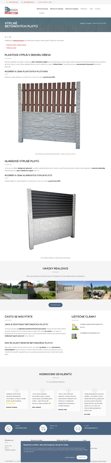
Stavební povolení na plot (90, 333)
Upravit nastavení (70, 457)
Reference (84, 9)
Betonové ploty (42, 9)
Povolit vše (81, 457)
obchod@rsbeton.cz (29, 2)
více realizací (55, 305)
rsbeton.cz (83, 23)
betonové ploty (18, 40)
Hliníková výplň (11, 48)
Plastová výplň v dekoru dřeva (16, 45)
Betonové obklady (56, 9)
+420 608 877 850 (13, 2)
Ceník (91, 9)
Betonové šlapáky (72, 9)
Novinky (97, 9)
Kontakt (41, 13)
